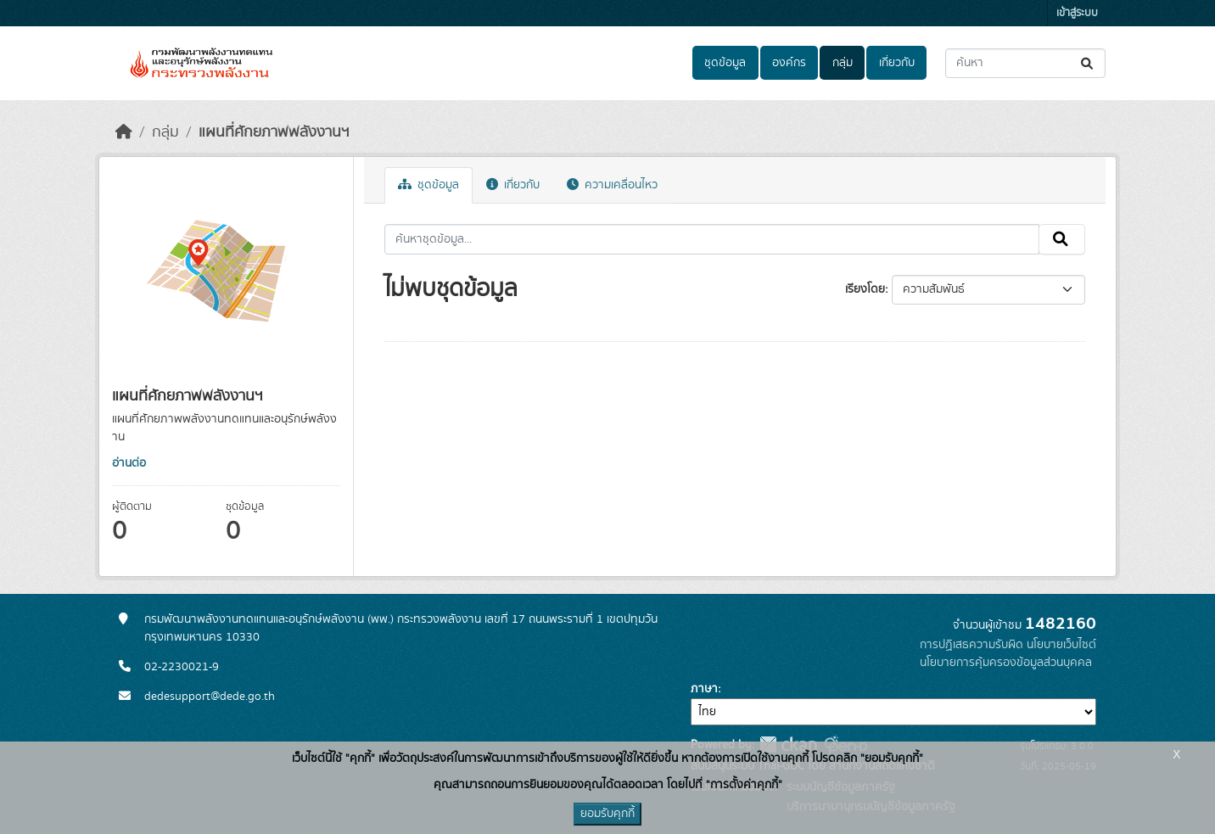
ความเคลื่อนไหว (612, 184)
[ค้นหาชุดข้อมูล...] (1025, 63)
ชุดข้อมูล (725, 62)
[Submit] (1088, 63)
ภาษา (704, 688)
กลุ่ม (842, 62)
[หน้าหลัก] (123, 132)
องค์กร (789, 62)
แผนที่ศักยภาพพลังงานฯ (274, 132)
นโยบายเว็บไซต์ (1061, 644)
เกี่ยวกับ (897, 62)
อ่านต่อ (129, 463)
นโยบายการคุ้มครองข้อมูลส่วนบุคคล (1006, 662)
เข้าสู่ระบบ (1077, 13)
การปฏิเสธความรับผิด (971, 644)
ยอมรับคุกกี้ (607, 813)
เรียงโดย (865, 289)
